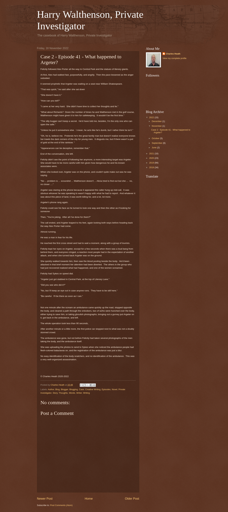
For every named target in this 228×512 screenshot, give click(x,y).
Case (81, 389)
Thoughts (63, 393)
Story (55, 393)
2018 (151, 167)
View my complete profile (174, 58)
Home (89, 498)
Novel (114, 389)
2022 (151, 117)
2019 (151, 162)
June (154, 147)
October (156, 138)
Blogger (64, 389)
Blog (57, 389)
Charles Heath (173, 53)
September (157, 143)
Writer (79, 393)
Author (51, 389)
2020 (151, 158)
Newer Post (45, 498)
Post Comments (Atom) (61, 505)
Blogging (73, 389)
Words (72, 393)
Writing (86, 393)
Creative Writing (93, 389)
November (157, 126)
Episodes (106, 389)
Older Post (132, 498)
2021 (151, 153)
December (157, 121)
